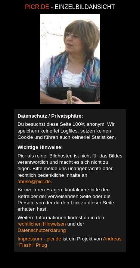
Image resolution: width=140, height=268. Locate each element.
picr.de (54, 239)
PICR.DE (37, 7)
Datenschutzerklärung (42, 230)
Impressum (30, 239)
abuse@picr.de (34, 181)
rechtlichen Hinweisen (42, 224)
